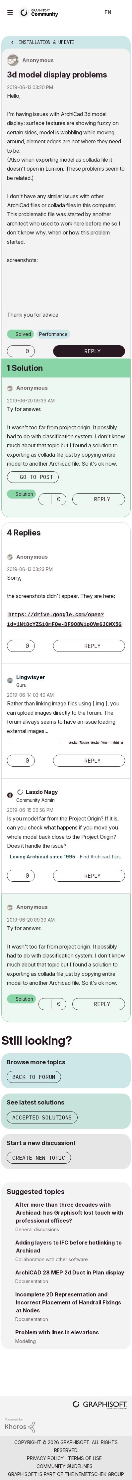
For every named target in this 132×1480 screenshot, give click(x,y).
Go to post (36, 477)
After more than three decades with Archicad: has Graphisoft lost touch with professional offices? (69, 1212)
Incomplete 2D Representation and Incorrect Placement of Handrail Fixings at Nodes (68, 1302)
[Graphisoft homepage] (100, 1406)
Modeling (25, 1341)
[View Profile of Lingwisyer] (30, 677)
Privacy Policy (45, 1458)
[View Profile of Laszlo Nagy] (42, 792)
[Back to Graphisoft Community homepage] (40, 12)
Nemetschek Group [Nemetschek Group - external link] (99, 1474)
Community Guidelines (64, 1466)
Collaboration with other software (51, 1259)
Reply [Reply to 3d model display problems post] (92, 351)
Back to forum (33, 1077)
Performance (53, 334)
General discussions (37, 1229)
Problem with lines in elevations (57, 1332)
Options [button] (121, 40)
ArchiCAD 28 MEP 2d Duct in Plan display (69, 1272)
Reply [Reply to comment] (102, 499)
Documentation (31, 1281)
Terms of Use (85, 1458)
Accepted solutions (42, 1117)
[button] (13, 351)
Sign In (121, 13)
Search (85, 12)
